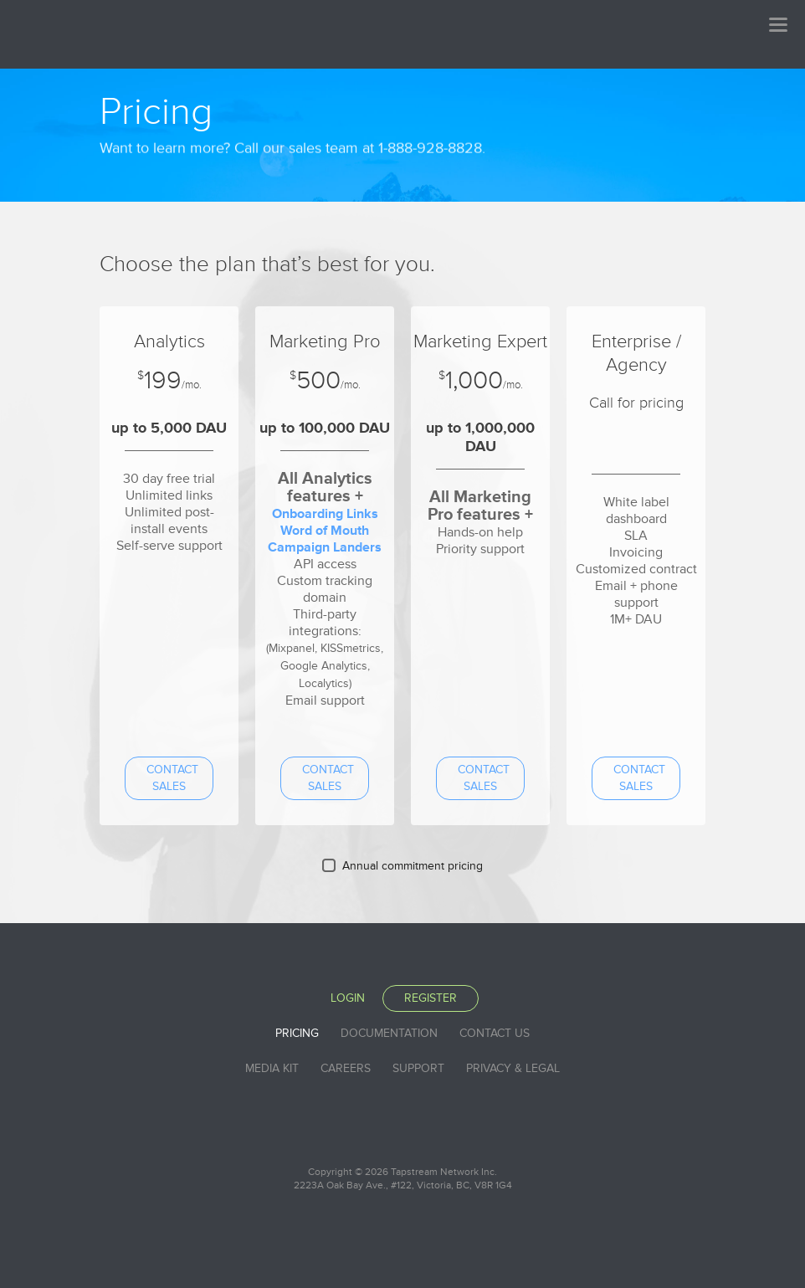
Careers (345, 1068)
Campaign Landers (325, 547)
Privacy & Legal (513, 1068)
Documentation (389, 1033)
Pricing (297, 1033)
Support (418, 1068)
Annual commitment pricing (412, 866)
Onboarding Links (325, 513)
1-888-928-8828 (430, 128)
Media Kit (272, 1068)
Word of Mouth (324, 530)
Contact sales (172, 777)
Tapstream (158, 33)
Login (348, 998)
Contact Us (494, 1033)
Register (430, 998)
